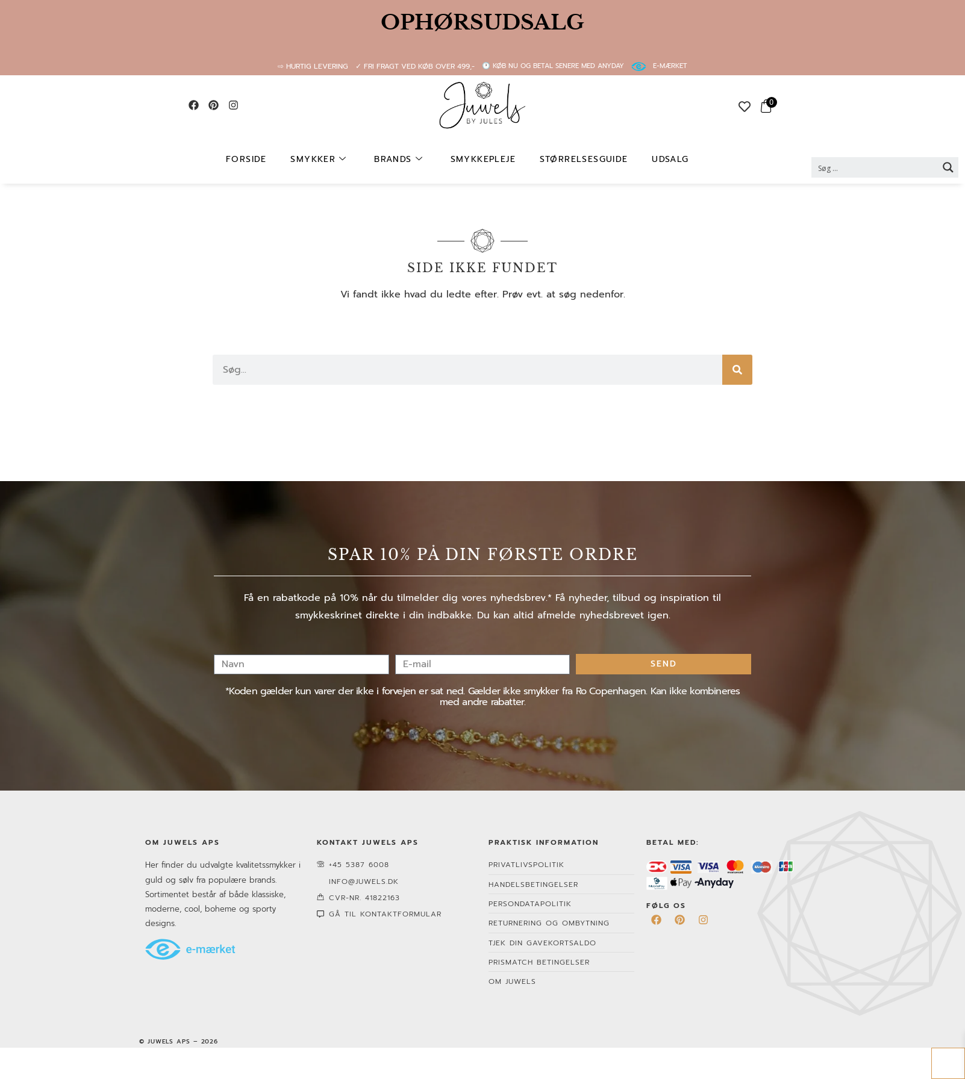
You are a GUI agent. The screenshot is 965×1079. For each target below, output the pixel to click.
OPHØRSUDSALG (482, 22)
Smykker (329, 159)
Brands (403, 159)
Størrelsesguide (576, 159)
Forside (262, 159)
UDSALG (657, 159)
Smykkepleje (481, 159)
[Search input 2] (875, 167)
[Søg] (737, 370)
